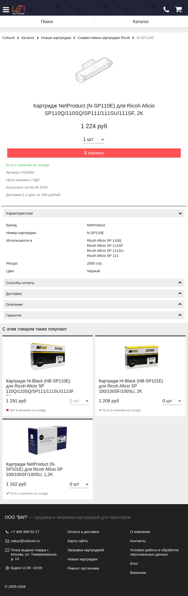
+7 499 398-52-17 (22, 532)
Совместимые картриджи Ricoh (107, 38)
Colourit (11, 38)
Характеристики (94, 213)
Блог (134, 563)
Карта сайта (78, 541)
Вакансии (138, 573)
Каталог (141, 21)
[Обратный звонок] (166, 10)
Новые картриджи (59, 38)
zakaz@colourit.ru (22, 541)
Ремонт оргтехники (83, 568)
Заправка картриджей (86, 550)
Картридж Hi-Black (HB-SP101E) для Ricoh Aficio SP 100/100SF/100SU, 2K (131, 391)
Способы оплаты (94, 283)
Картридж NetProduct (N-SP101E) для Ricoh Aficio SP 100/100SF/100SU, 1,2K (34, 474)
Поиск (47, 21)
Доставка (94, 294)
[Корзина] (178, 9)
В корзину (94, 153)
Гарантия (94, 315)
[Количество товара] (94, 139)
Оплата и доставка (83, 532)
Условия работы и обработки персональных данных (154, 552)
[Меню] (6, 10)
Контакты (138, 541)
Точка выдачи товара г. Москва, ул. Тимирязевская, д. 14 (31, 554)
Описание (94, 304)
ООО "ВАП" (16, 517)
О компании (140, 532)
